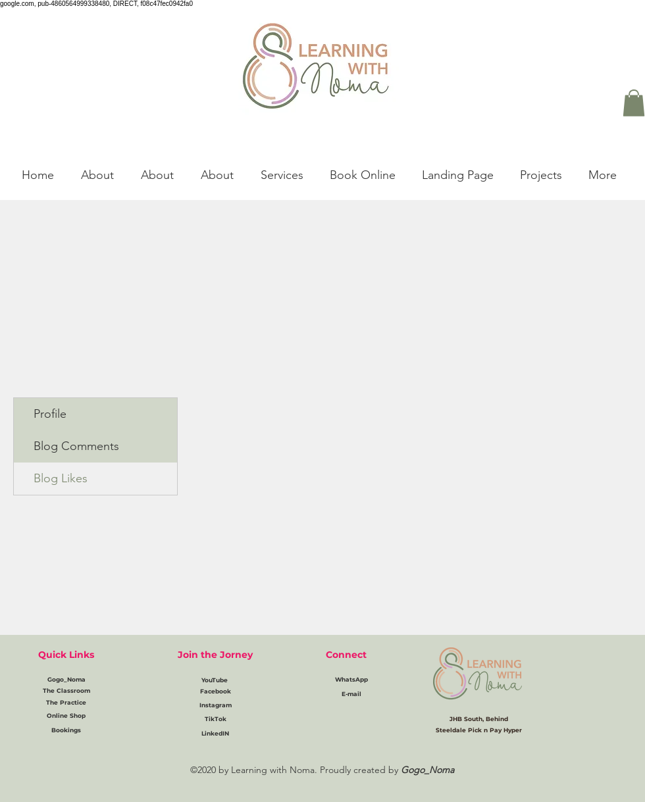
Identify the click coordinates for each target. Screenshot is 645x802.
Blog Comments (76, 446)
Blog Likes (61, 478)
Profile (50, 414)
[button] (634, 102)
